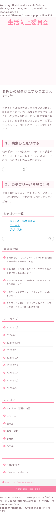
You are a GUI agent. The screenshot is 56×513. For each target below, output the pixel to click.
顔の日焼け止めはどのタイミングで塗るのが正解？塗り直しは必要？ (28, 271)
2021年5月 (12, 372)
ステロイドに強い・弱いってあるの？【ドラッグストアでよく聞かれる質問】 (28, 305)
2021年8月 (12, 357)
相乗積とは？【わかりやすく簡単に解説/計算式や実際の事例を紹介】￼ (29, 259)
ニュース (15, 225)
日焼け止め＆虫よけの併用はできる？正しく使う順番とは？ (28, 282)
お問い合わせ (13, 464)
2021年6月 (12, 365)
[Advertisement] (28, 56)
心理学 (10, 446)
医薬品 (10, 423)
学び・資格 (16, 229)
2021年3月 (12, 388)
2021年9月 (12, 350)
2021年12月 (13, 342)
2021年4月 (12, 380)
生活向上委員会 (28, 22)
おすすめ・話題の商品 (22, 221)
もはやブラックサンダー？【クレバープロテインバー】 (28, 293)
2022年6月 (12, 327)
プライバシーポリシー (17, 472)
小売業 (10, 438)
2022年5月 (12, 335)
